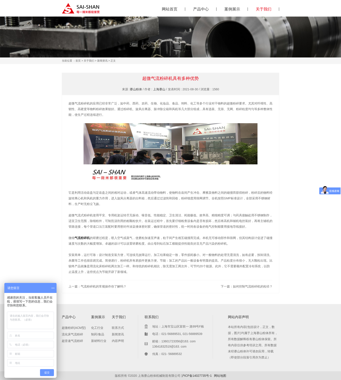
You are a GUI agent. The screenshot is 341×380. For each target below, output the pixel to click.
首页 (78, 60)
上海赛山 (159, 89)
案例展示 (232, 9)
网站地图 (220, 375)
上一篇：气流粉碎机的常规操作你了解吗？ (97, 286)
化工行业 (97, 328)
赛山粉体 (136, 89)
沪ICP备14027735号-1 (196, 375)
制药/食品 (97, 334)
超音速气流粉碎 (72, 341)
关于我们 (263, 9)
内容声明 (118, 341)
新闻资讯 (102, 60)
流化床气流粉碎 (72, 334)
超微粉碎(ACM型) (74, 328)
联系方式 (118, 328)
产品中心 (201, 9)
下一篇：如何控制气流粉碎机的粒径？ (246, 286)
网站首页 (169, 9)
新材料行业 (98, 341)
